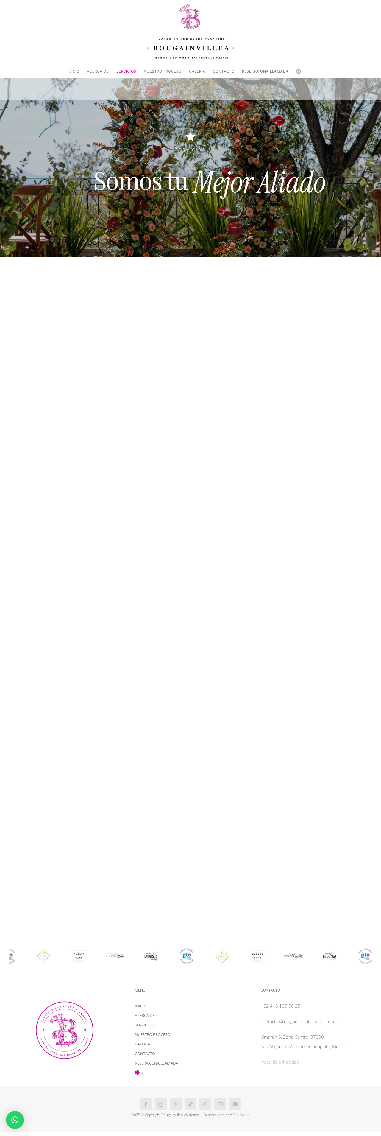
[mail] (220, 1104)
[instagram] (161, 1104)
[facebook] (146, 1104)
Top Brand (241, 1114)
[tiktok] (190, 1104)
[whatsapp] (205, 1104)
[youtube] (235, 1104)
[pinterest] (176, 1104)
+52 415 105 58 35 (280, 1006)
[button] (15, 1120)
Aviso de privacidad (280, 1062)
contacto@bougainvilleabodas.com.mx (299, 1021)
